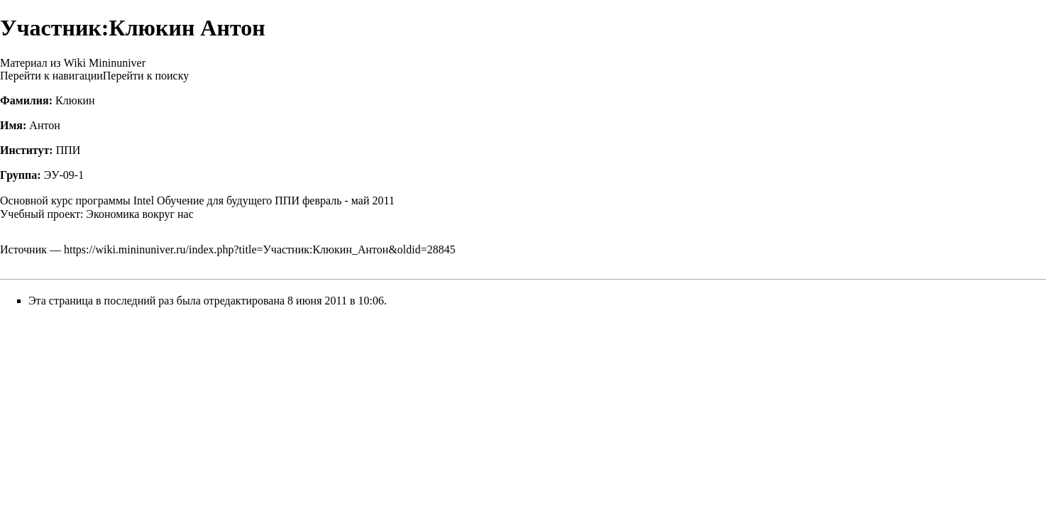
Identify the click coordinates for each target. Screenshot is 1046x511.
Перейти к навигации (51, 76)
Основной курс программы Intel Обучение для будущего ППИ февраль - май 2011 (197, 200)
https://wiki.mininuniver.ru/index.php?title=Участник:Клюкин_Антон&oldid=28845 (260, 249)
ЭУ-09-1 (64, 175)
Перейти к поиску (146, 76)
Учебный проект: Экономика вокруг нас (97, 214)
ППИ (68, 150)
